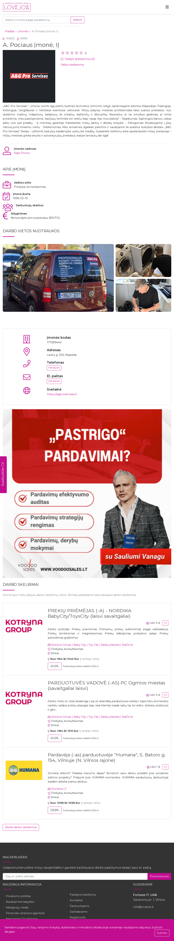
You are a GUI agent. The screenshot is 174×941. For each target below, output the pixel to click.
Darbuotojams (79, 906)
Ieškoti (77, 19)
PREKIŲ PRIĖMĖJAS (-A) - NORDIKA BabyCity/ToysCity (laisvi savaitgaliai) (89, 613)
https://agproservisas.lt (62, 394)
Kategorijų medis (17, 907)
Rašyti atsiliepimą (72, 64)
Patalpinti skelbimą (83, 894)
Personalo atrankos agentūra (25, 913)
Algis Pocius (22, 153)
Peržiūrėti (54, 367)
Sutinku (162, 933)
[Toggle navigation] (167, 7)
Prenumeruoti (159, 876)
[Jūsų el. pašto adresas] (75, 876)
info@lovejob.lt (143, 907)
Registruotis (78, 917)
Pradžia (9, 31)
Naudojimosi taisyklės (20, 901)
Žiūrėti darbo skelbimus (21, 827)
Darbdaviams (78, 911)
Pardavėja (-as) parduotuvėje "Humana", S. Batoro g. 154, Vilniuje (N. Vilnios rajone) (106, 757)
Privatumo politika (18, 896)
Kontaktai (76, 900)
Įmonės (23, 31)
